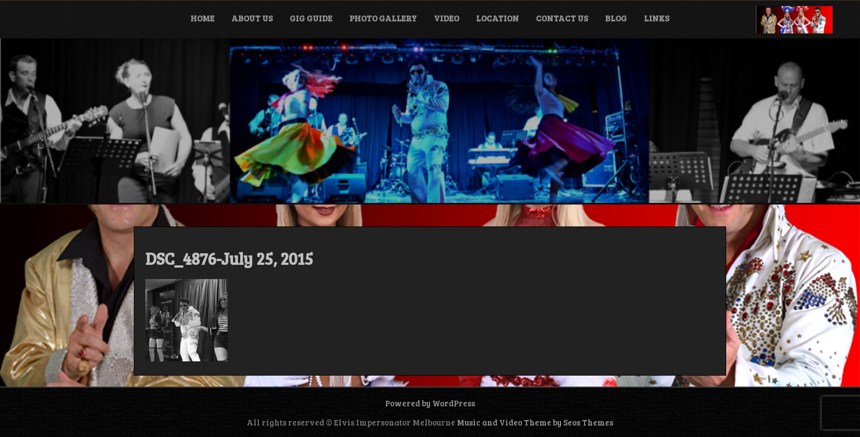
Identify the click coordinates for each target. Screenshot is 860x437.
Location (497, 18)
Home (202, 18)
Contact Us (562, 18)
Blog (616, 18)
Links (656, 18)
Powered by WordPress (430, 403)
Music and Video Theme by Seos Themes (535, 422)
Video (446, 18)
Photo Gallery (383, 18)
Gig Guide (311, 18)
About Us (252, 18)
